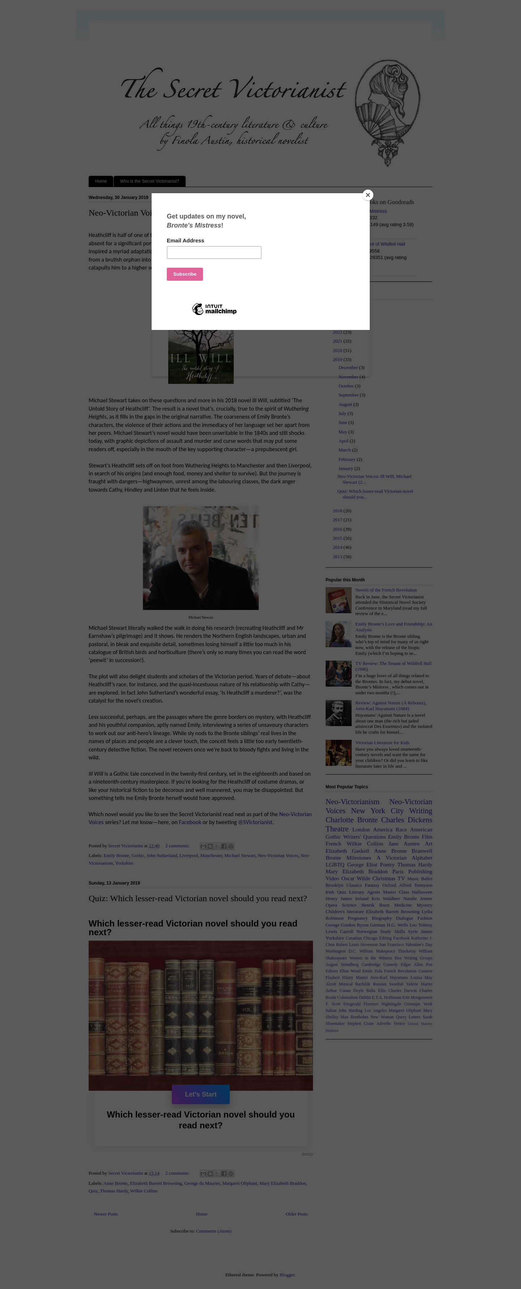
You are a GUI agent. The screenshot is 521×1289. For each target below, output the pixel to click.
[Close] (368, 195)
